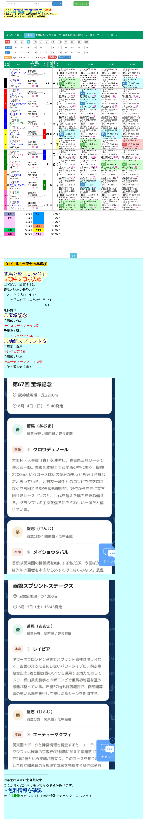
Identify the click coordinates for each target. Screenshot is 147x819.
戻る (73, 256)
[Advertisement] (56, 24)
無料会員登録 (81, 4)
